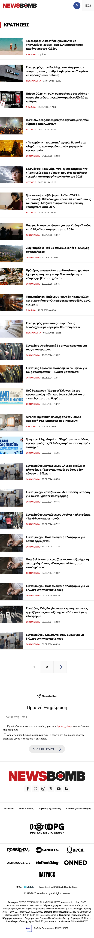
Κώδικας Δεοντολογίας (78, 808)
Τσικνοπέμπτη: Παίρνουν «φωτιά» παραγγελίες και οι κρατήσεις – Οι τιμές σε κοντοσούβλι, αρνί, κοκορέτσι (58, 300)
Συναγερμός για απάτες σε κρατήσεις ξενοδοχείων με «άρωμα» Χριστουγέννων (53, 325)
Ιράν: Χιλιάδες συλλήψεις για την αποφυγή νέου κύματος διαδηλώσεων (57, 121)
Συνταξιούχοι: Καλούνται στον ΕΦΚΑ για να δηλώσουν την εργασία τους (55, 636)
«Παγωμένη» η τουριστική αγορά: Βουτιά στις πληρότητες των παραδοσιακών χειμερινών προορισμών (56, 146)
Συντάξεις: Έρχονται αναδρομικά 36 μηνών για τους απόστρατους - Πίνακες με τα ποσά (56, 370)
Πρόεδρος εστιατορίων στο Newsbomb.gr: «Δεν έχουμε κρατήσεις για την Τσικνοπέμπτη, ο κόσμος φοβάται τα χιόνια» (57, 274)
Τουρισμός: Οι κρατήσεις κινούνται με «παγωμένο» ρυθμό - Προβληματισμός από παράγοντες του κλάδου (54, 44)
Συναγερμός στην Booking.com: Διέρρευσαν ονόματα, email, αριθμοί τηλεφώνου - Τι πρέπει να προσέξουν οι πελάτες (57, 71)
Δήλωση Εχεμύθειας (50, 808)
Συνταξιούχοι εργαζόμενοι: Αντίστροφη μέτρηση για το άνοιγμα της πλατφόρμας (58, 494)
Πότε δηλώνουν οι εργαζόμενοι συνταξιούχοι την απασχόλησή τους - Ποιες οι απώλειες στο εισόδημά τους (58, 563)
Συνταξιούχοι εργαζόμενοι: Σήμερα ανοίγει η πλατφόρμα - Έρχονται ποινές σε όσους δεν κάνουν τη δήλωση (55, 469)
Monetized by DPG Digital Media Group (58, 887)
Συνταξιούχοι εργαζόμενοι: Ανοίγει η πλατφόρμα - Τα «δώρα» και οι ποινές (58, 516)
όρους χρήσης (64, 726)
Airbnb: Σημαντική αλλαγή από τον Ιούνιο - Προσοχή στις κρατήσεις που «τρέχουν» (54, 418)
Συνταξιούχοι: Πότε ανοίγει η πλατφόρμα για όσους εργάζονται (55, 539)
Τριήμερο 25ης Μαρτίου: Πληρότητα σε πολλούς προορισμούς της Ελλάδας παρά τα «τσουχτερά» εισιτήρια (58, 443)
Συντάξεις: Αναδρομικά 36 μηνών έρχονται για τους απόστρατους (56, 347)
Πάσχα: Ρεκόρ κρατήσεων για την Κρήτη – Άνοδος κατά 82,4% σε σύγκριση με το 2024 (58, 227)
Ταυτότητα (8, 808)
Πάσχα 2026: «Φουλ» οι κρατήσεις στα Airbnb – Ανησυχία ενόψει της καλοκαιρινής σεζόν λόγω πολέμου (57, 97)
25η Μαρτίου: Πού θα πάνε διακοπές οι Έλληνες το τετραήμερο (57, 249)
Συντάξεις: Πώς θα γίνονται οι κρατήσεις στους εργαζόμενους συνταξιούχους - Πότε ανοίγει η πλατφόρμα (57, 612)
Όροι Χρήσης (26, 808)
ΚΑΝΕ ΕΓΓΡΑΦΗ (47, 749)
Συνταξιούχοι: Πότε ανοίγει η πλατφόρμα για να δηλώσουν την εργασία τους (57, 587)
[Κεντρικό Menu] (88, 5)
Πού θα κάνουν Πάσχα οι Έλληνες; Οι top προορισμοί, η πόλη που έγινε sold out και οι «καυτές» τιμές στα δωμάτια (55, 394)
